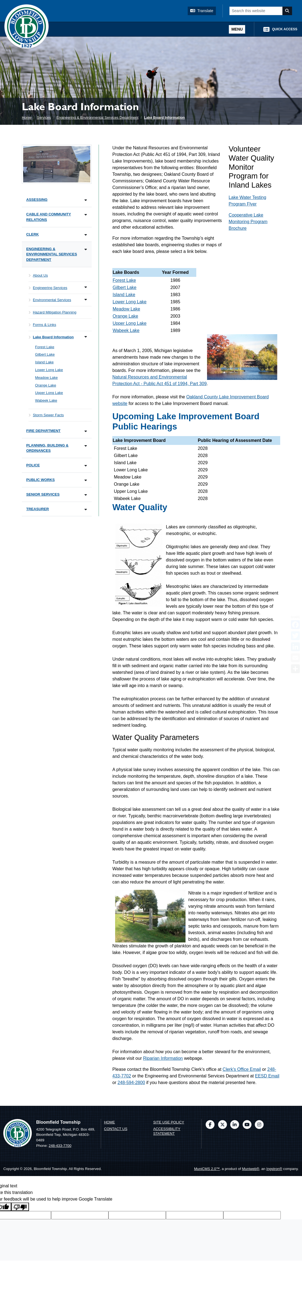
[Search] (287, 11)
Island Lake (124, 294)
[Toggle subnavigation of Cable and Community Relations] (85, 214)
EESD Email (267, 1076)
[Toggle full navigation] (237, 29)
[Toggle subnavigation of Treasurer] (85, 509)
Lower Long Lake (130, 301)
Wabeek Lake (126, 330)
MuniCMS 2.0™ (207, 1169)
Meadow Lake (126, 309)
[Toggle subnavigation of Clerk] (85, 235)
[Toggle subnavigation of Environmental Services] (85, 299)
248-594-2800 (131, 1082)
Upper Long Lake (130, 323)
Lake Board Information (164, 117)
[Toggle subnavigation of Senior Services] (85, 495)
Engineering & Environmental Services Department (97, 117)
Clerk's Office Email (241, 1069)
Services (44, 117)
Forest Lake (124, 280)
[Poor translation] (20, 1206)
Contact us (116, 1129)
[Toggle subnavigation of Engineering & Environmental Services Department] (85, 249)
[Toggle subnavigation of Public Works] (85, 480)
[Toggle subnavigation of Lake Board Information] (85, 337)
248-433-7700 (60, 1146)
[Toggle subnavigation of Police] (85, 465)
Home (26, 117)
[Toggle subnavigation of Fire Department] (85, 431)
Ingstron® (274, 1169)
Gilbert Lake (124, 287)
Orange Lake (125, 316)
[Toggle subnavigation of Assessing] (85, 200)
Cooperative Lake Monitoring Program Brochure (248, 222)
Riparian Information (163, 1058)
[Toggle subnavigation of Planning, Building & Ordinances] (85, 446)
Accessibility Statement (166, 1131)
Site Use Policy (168, 1122)
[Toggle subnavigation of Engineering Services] (85, 287)
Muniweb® (250, 1169)
